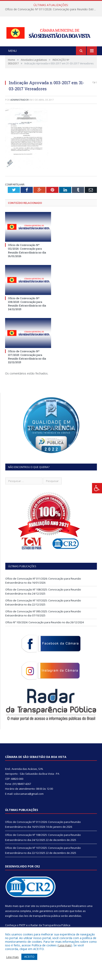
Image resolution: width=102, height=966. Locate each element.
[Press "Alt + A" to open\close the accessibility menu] (97, 488)
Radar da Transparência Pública (50, 925)
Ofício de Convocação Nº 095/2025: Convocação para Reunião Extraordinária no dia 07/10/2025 (43, 613)
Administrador (19, 99)
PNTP (22, 925)
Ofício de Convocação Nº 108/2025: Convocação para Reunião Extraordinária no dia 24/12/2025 (27, 303)
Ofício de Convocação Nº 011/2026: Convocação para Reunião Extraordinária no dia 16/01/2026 (52, 9)
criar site (30, 906)
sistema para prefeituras (55, 906)
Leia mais (64, 945)
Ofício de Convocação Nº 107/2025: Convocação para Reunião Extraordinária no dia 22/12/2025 (27, 356)
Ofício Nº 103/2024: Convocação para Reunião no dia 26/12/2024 (44, 622)
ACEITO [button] (29, 957)
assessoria (12, 911)
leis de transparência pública (42, 916)
